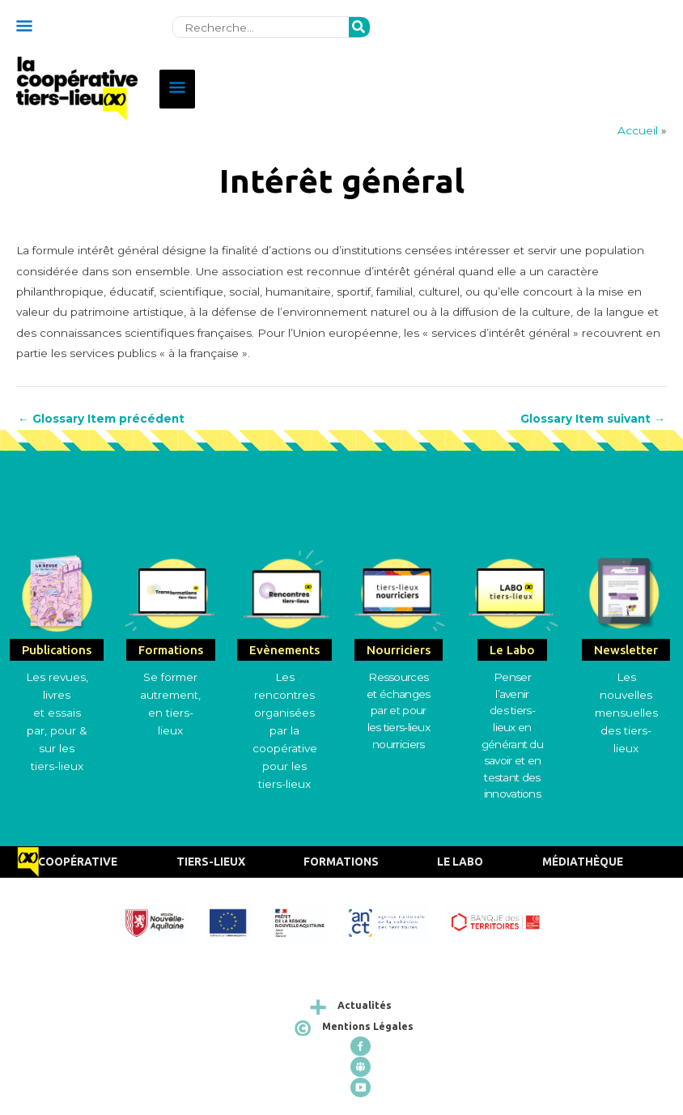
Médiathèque (582, 861)
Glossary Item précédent (101, 419)
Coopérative (77, 861)
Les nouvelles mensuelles (626, 695)
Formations (341, 861)
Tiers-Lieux (210, 861)
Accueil (637, 130)
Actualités (364, 1005)
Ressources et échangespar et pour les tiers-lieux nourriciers (398, 711)
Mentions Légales (368, 1026)
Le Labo (460, 861)
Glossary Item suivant (592, 419)
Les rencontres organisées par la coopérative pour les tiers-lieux (284, 730)
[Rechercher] (359, 27)
